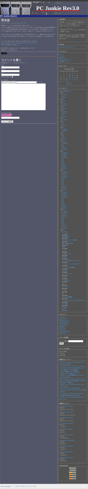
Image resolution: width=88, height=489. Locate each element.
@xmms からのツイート (67, 47)
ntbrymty (65, 270)
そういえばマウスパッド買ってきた (73, 300)
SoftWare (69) (63, 320)
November (64, 104)
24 (69, 79)
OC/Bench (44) (63, 323)
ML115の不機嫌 (67, 297)
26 (75, 79)
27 (77, 79)
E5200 (64, 277)
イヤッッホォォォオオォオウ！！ (72, 264)
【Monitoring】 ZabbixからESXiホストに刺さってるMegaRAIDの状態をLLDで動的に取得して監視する (72, 380)
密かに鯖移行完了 (67, 243)
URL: (2, 73)
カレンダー (62, 66)
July (62, 115)
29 (64, 81)
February (64, 138)
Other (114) (62, 319)
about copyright (6, 486)
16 (66, 77)
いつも (64, 290)
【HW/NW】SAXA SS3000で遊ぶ (69, 388)
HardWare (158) (64, 322)
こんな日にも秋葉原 (68, 267)
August (63, 108)
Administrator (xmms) (66, 406)
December (64, 94)
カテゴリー (62, 314)
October (63, 141)
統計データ (62, 58)
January (63, 97)
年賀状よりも (66, 253)
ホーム (61, 54)
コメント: (40, 82)
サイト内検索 (63, 337)
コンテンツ (62, 51)
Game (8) (62, 330)
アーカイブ (62, 88)
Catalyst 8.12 (66, 280)
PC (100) (62, 317)
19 (75, 77)
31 (69, 81)
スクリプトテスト (67, 274)
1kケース (65, 287)
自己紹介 (61, 19)
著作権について (64, 61)
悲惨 (63, 247)
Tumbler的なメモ (64, 60)
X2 (63, 283)
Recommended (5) (64, 331)
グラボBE (65, 304)
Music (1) (62, 328)
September (64, 112)
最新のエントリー (64, 359)
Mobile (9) (62, 333)
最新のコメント (64, 403)
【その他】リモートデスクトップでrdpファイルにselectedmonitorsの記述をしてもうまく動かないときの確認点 (72, 367)
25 (72, 79)
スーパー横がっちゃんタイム (71, 260)
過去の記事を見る (65, 91)
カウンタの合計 (64, 348)
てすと (64, 250)
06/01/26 (68, 83)
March (63, 96)
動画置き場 (65, 236)
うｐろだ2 (65, 233)
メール (61, 56)
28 (61, 81)
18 (72, 77)
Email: (3, 69)
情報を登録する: (7, 76)
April (62, 124)
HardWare (24, 23)
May (62, 123)
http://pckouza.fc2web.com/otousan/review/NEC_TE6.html (19, 43)
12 (75, 75)
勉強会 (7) (62, 327)
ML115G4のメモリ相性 (69, 240)
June (62, 160)
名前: (2, 65)
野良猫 (64, 257)
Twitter (61, 44)
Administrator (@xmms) (66, 440)
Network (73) (63, 325)
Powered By (63, 465)
